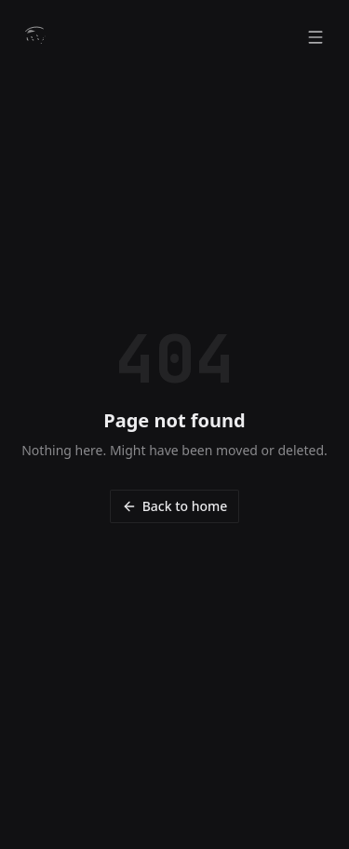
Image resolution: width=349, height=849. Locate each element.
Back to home (175, 506)
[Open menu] (315, 37)
